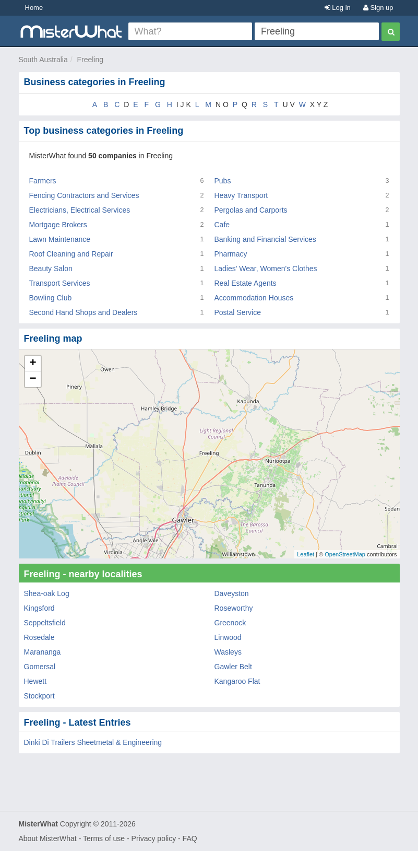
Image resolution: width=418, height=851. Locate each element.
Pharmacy (230, 254)
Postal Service (237, 312)
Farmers (42, 181)
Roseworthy (233, 608)
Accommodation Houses (254, 298)
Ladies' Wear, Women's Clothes (265, 268)
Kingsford (39, 608)
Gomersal (40, 666)
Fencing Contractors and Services (84, 195)
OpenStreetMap (345, 554)
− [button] (32, 379)
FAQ (190, 838)
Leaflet (305, 554)
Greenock (230, 623)
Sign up (378, 7)
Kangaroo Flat (237, 681)
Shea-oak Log (46, 593)
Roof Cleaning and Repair (71, 254)
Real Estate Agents (245, 283)
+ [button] (32, 363)
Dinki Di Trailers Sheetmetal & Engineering (93, 742)
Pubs (222, 181)
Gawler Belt (233, 666)
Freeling (90, 59)
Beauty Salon (51, 268)
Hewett (35, 681)
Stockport (39, 696)
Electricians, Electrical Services (79, 210)
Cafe (222, 224)
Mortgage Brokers (58, 224)
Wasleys (228, 652)
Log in (338, 7)
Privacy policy (154, 838)
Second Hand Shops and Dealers (83, 312)
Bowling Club (50, 298)
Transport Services (59, 283)
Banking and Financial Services (265, 239)
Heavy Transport (241, 195)
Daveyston (231, 593)
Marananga (42, 652)
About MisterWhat (48, 838)
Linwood (228, 637)
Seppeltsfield (45, 623)
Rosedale (39, 637)
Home (34, 7)
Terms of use (104, 838)
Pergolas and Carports (251, 210)
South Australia (43, 59)
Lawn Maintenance (60, 239)
